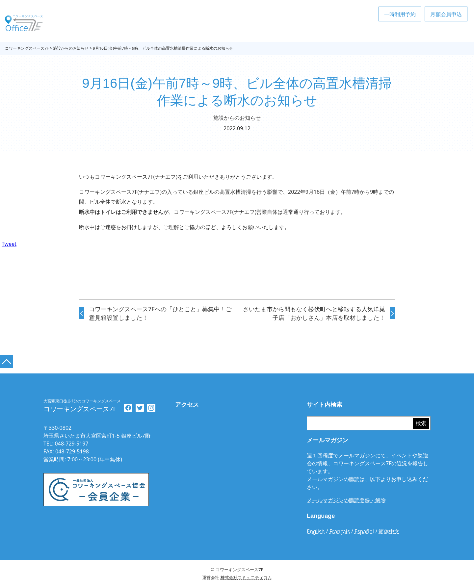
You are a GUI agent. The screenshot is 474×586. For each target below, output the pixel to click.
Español (364, 531)
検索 (421, 423)
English (316, 531)
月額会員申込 (446, 14)
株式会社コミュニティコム (246, 577)
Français (339, 531)
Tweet (9, 243)
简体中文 (389, 531)
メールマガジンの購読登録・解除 (346, 500)
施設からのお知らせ (237, 117)
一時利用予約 (400, 14)
